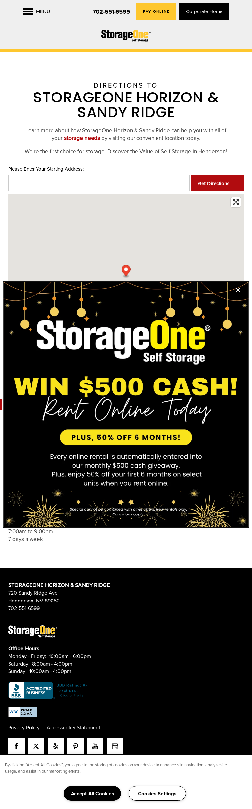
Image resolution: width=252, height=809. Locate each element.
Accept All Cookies (92, 793)
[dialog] (126, 404)
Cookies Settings (157, 793)
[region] (126, 782)
